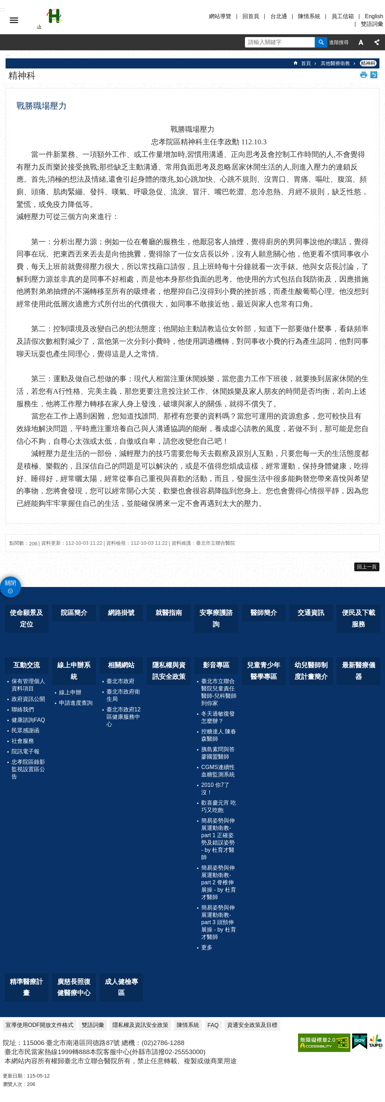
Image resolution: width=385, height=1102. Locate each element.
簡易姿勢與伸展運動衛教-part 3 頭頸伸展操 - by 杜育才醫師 (218, 922)
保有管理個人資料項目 (28, 684)
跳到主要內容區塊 (3, 3)
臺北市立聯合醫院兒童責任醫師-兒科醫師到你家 (219, 692)
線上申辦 (70, 692)
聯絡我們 (23, 709)
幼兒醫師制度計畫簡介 (311, 670)
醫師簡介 (263, 612)
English (374, 16)
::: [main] (8, 56)
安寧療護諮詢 (216, 618)
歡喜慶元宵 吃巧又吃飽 (218, 806)
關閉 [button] (10, 583)
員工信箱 (343, 16)
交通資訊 (311, 612)
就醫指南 (168, 612)
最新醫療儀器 (358, 670)
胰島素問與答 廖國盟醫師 (218, 753)
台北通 (278, 16)
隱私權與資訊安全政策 (169, 670)
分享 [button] (377, 42)
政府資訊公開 (28, 699)
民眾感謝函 (25, 730)
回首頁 (250, 16)
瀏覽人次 (12, 1084)
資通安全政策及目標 (252, 1025)
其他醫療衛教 (335, 63)
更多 (206, 947)
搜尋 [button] (321, 42)
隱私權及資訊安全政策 (140, 1025)
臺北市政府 (121, 681)
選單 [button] (14, 20)
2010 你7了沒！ (215, 788)
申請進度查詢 (76, 703)
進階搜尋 (339, 42)
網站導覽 (220, 16)
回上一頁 (367, 567)
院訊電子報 (25, 751)
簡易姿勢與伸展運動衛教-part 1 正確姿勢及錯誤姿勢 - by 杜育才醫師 (218, 839)
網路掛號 (121, 612)
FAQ (213, 1025)
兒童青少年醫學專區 (263, 670)
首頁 (306, 63)
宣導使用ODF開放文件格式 (39, 1025)
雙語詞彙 (372, 24)
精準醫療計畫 (26, 987)
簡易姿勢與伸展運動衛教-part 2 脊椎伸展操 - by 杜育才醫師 (218, 882)
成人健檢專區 (121, 987)
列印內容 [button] (363, 74)
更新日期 (12, 1076)
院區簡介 (74, 612)
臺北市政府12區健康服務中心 (124, 716)
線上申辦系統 (73, 670)
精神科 (368, 63)
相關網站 (121, 665)
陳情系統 (309, 16)
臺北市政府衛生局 (123, 695)
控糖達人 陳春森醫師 (218, 735)
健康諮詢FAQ (28, 720)
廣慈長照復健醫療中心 (73, 987)
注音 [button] (373, 74)
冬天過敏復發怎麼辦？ (218, 717)
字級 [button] (361, 42)
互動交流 (26, 665)
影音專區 (216, 665)
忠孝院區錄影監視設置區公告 (28, 769)
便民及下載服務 (358, 618)
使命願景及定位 (26, 618)
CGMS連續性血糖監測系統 (218, 770)
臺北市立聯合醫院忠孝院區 (98, 20)
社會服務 (23, 741)
